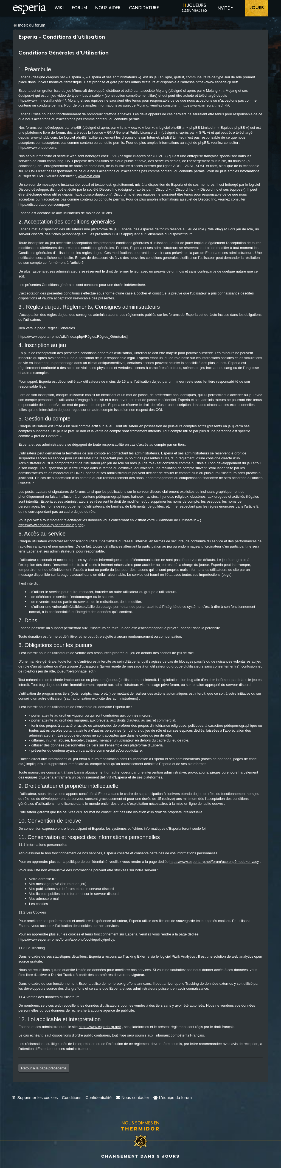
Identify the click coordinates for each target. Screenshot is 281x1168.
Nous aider (108, 8)
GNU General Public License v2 (132, 132)
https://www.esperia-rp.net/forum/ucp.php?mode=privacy (214, 862)
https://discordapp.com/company (44, 204)
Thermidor (140, 1128)
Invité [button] (223, 8)
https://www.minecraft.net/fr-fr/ (42, 100)
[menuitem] (35, 1097)
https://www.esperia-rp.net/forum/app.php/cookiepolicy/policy (66, 939)
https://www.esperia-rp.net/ (100, 1027)
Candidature (144, 8)
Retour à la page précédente (43, 1068)
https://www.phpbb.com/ (37, 147)
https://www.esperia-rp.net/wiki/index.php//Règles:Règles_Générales (72, 336)
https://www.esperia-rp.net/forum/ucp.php (50, 525)
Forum (79, 8)
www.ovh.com (89, 176)
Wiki (59, 8)
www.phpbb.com (44, 137)
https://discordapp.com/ (93, 194)
